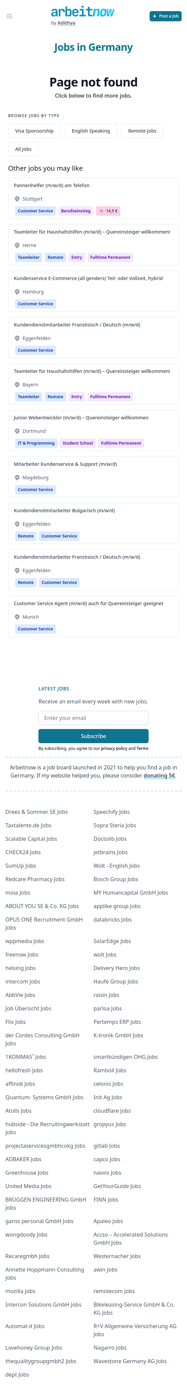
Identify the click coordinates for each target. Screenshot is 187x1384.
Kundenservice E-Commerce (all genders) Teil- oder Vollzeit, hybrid (88, 278)
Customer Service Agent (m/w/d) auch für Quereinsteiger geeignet (88, 603)
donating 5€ (159, 775)
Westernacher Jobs (117, 1256)
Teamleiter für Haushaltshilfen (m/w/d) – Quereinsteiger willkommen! (92, 232)
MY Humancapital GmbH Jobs (131, 892)
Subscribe (93, 736)
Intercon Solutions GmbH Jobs (43, 1304)
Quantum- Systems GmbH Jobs (44, 1097)
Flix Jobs (15, 1022)
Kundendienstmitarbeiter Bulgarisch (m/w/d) (64, 510)
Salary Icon (101, 211)
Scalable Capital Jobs (31, 838)
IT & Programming (36, 443)
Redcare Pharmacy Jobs (35, 879)
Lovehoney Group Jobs (33, 1347)
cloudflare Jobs (112, 1110)
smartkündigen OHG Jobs (126, 1057)
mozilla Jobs (20, 1291)
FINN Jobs (106, 1199)
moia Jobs (17, 892)
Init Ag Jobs (108, 1097)
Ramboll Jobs (110, 1070)
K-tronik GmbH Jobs (119, 1035)
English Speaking (91, 131)
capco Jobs (107, 1159)
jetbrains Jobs (111, 852)
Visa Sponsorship (34, 131)
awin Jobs (106, 1269)
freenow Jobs (21, 954)
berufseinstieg (76, 211)
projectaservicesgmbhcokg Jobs (45, 1145)
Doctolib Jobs (110, 838)
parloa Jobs (108, 1008)
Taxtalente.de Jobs (28, 825)
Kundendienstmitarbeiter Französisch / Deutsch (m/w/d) (77, 324)
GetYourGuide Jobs (117, 1186)
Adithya (66, 23)
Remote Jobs (142, 131)
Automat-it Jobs (24, 1326)
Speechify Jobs (112, 812)
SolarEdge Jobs (112, 941)
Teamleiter (28, 257)
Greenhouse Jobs (27, 1172)
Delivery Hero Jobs (117, 968)
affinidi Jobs (20, 1083)
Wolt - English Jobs (117, 865)
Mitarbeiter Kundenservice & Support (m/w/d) (65, 464)
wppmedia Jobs (24, 941)
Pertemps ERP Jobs (117, 1022)
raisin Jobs (107, 995)
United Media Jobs (28, 1186)
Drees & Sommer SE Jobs (36, 812)
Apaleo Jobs (108, 1221)
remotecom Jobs (114, 1291)
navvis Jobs (108, 1172)
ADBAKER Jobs (23, 1159)
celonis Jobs (108, 1083)
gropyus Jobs (110, 1124)
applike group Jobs (117, 906)
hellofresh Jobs (24, 1070)
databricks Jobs (113, 919)
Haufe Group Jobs (116, 981)
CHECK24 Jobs (23, 852)
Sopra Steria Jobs (115, 825)
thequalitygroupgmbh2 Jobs (40, 1361)
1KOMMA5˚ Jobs (25, 1057)
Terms (143, 748)
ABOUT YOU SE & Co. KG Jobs (42, 906)
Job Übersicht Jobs (28, 1008)
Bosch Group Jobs (116, 879)
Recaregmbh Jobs (27, 1256)
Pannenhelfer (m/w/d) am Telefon (51, 185)
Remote (55, 257)
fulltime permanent (110, 257)
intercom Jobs (22, 981)
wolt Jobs (105, 954)
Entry (76, 257)
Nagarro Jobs (110, 1347)
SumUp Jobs (20, 865)
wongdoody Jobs (26, 1234)
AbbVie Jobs (20, 995)
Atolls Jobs (18, 1110)
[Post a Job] (166, 16)
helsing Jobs (20, 968)
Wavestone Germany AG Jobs (130, 1361)
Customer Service (35, 211)
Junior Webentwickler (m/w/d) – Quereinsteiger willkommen (81, 417)
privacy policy (114, 748)
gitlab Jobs (107, 1145)
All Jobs (23, 149)
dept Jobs (17, 1374)
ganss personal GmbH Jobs (39, 1221)
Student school (78, 443)
